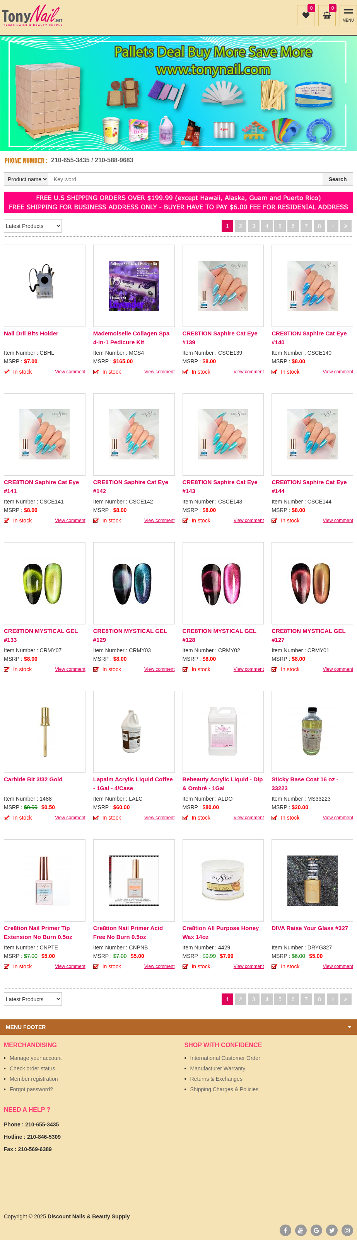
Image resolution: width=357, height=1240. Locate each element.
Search (338, 179)
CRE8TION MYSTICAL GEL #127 (308, 635)
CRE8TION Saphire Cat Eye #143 (220, 486)
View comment (70, 371)
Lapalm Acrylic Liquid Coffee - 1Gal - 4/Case (133, 783)
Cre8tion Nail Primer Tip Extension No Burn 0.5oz (38, 932)
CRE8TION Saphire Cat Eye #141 (41, 486)
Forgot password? (31, 1089)
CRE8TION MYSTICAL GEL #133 (41, 635)
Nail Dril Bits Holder (31, 333)
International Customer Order (225, 1058)
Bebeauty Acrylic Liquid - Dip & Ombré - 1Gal (223, 783)
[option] (178, 93)
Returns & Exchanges (216, 1079)
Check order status (32, 1068)
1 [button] (174, 143)
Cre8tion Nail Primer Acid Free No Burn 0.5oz (128, 932)
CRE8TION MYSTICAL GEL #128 (219, 635)
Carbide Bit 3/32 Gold (33, 779)
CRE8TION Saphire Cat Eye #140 (309, 337)
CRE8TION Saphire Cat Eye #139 (220, 337)
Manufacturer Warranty (218, 1068)
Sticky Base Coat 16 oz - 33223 (305, 783)
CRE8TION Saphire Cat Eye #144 (309, 486)
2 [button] (183, 143)
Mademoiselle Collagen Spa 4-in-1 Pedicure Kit (131, 337)
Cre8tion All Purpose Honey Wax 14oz (221, 932)
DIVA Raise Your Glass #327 (310, 928)
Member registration (34, 1079)
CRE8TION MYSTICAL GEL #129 (130, 635)
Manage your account (36, 1058)
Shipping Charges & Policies (224, 1089)
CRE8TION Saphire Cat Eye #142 (130, 486)
